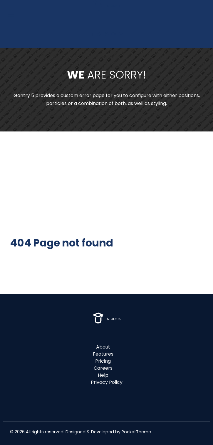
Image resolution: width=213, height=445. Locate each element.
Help (103, 375)
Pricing (103, 361)
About (103, 347)
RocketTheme (136, 432)
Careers (103, 368)
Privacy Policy (107, 382)
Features (103, 354)
